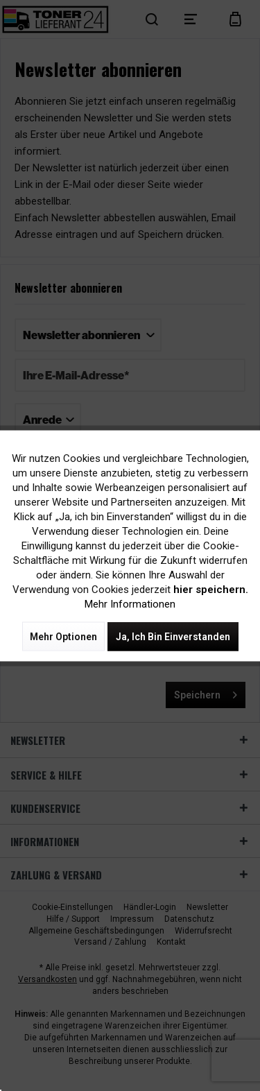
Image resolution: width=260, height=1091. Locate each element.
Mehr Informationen (130, 603)
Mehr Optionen (63, 636)
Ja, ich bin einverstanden (173, 636)
